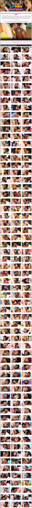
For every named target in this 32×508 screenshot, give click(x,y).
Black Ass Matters (24, 493)
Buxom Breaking (13, 471)
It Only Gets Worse (24, 305)
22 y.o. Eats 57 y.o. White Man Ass (26, 442)
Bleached (2, 435)
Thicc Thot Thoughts (13, 435)
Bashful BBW (12, 233)
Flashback (12, 334)
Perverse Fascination (3, 125)
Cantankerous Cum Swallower (4, 500)
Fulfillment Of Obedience (3, 161)
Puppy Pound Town (24, 168)
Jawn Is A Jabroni (3, 413)
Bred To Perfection (3, 291)
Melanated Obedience (24, 363)
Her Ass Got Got (13, 493)
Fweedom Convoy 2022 (24, 399)
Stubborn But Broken (13, 507)
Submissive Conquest (13, 161)
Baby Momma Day (13, 269)
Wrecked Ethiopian (13, 377)
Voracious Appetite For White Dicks (5, 132)
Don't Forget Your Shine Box (14, 327)
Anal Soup (2, 341)
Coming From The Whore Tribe (15, 175)
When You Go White (3, 478)
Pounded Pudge (13, 500)
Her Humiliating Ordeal (14, 103)
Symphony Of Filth (3, 103)
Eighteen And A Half (24, 471)
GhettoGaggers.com (20, 15)
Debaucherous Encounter (14, 132)
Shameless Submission (24, 175)
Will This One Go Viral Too (14, 197)
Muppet (12, 262)
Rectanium (2, 428)
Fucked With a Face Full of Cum (25, 247)
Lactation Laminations (14, 428)
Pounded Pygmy (2, 377)
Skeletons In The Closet (3, 312)
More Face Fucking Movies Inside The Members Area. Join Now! (16, 21)
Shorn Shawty (2, 392)
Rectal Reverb (23, 211)
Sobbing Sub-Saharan (13, 399)
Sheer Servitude (13, 204)
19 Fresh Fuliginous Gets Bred (25, 276)
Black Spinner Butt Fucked (25, 298)
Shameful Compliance (13, 146)
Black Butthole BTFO (13, 276)
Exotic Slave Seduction (24, 161)
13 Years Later (23, 413)
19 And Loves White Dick (25, 377)
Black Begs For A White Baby (4, 262)
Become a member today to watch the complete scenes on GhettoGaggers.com (21, 19)
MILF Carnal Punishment (3, 175)
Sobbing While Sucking (24, 428)
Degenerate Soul (24, 139)
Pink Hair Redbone (3, 276)
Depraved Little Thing (24, 96)
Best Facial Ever (2, 240)
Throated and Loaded (3, 67)
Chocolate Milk (2, 370)
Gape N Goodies (13, 464)
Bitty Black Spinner (13, 442)
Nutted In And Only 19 (24, 291)
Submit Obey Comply (13, 392)
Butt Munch (2, 226)
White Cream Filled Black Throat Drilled (26, 240)
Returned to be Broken (3, 74)
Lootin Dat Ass (23, 60)
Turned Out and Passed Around (15, 110)
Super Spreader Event (3, 464)
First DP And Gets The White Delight (5, 233)
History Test (23, 500)
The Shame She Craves (3, 96)
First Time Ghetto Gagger (25, 507)
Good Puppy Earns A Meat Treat (25, 341)
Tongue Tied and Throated (25, 67)
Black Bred (12, 305)
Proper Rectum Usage (3, 197)
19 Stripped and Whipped (25, 269)
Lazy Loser (2, 493)
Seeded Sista (2, 298)
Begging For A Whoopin (3, 305)
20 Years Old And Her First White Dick (5, 327)
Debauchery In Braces (3, 168)
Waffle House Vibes (24, 262)
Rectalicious (12, 211)
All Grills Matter (13, 413)
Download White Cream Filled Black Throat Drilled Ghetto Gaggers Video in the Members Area (16, 42)
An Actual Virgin (23, 464)
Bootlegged (23, 406)
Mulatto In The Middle (13, 478)
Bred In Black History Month (25, 204)
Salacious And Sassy (13, 363)
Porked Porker (23, 370)
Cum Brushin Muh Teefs (14, 406)
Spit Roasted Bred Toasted (14, 247)
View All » (30, 45)
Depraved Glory (23, 132)
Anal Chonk (2, 363)
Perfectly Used (23, 103)
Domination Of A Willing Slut (4, 139)
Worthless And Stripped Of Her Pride (15, 96)
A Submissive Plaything (14, 168)
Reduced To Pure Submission (25, 125)
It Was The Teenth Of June (4, 471)
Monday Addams (13, 67)
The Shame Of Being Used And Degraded (4, 146)
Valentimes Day (2, 507)
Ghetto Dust (23, 478)
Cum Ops (2, 60)
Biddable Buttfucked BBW (25, 334)
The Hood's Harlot (13, 60)
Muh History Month (3, 406)
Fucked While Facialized (3, 247)
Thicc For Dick (13, 291)
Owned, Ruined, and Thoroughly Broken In (15, 125)
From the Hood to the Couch (25, 74)
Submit (12, 240)
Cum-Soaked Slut (13, 74)
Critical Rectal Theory (24, 435)
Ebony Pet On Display (24, 327)
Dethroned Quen (24, 110)
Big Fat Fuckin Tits (24, 233)
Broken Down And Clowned (25, 392)
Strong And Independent (3, 204)
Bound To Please (24, 146)
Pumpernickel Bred (3, 211)
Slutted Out (23, 197)
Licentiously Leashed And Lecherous (15, 341)
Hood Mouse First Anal (14, 370)
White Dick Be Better (3, 399)
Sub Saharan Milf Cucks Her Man (26, 312)
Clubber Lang (12, 312)
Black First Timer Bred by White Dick (5, 269)
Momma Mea (2, 442)
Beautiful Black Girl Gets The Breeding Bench (26, 226)
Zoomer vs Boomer (3, 334)
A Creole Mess (2, 110)
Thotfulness (12, 226)
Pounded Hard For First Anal (14, 298)
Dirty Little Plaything (13, 139)
